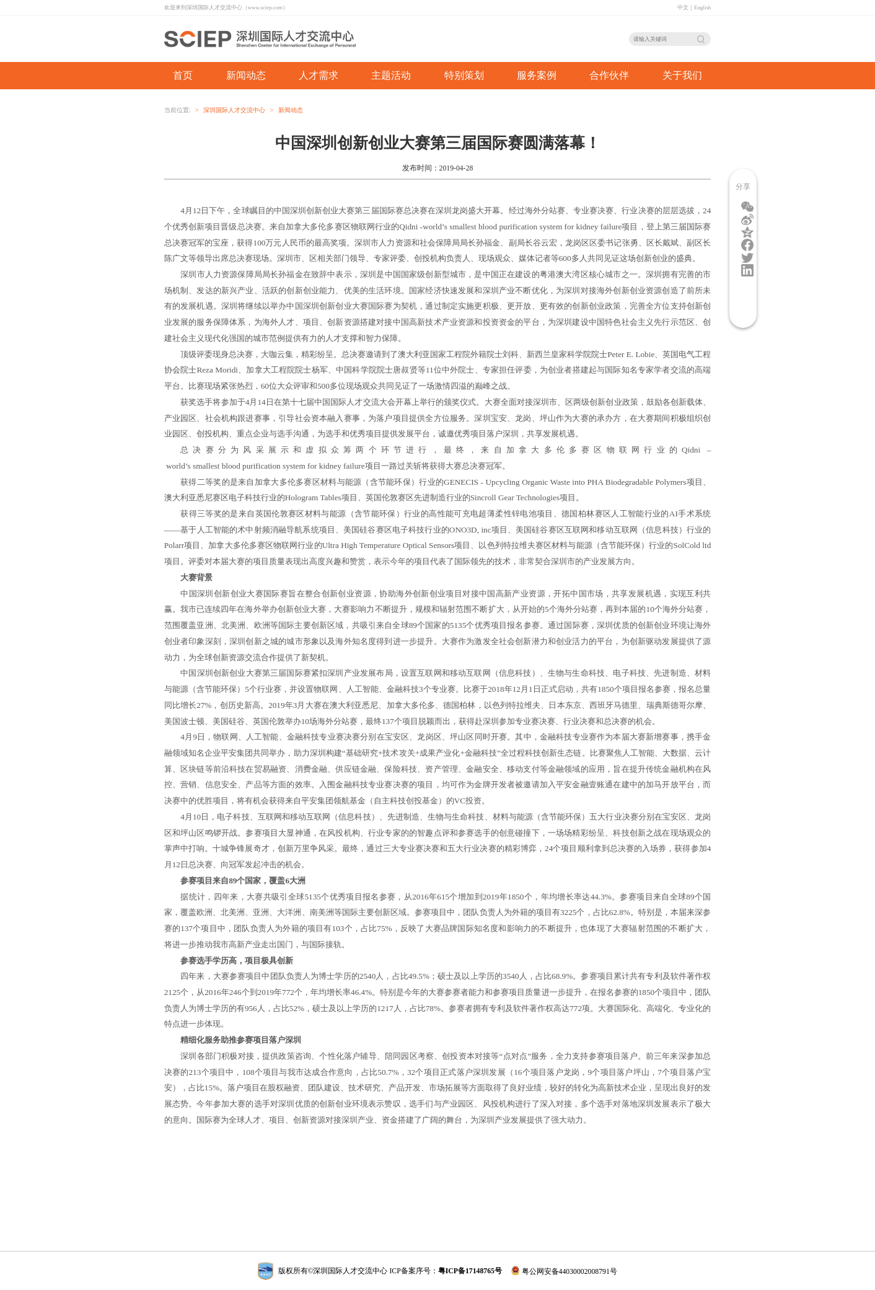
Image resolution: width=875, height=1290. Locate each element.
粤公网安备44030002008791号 (564, 1271)
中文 (682, 7)
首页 (183, 75)
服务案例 (536, 75)
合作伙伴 (609, 75)
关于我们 (682, 75)
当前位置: (177, 110)
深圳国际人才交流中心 (234, 110)
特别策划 (464, 75)
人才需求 (318, 75)
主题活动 (391, 75)
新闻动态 (290, 110)
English (702, 7)
